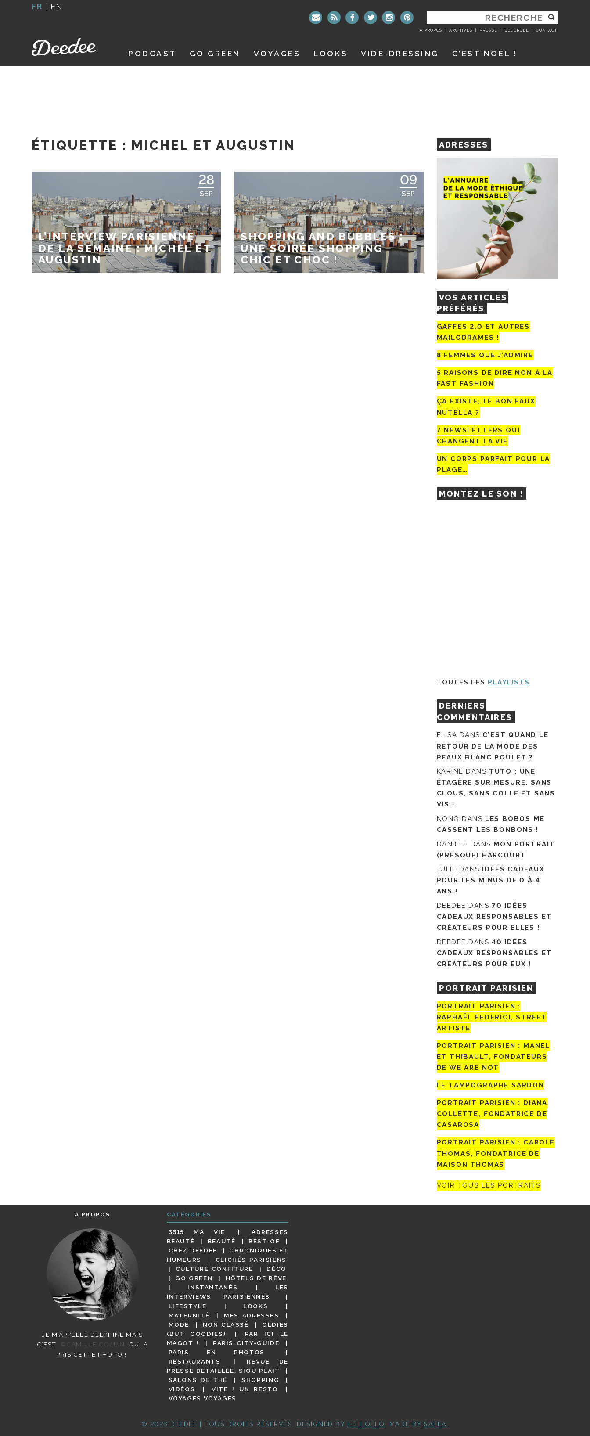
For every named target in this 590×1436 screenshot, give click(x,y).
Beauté (222, 1241)
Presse (488, 30)
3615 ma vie (197, 1231)
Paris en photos (217, 1352)
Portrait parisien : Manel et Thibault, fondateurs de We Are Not (493, 1057)
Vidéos (182, 1389)
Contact (546, 30)
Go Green (193, 1277)
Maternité (189, 1315)
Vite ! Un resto (245, 1389)
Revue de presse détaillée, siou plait (227, 1366)
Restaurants (195, 1361)
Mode (179, 1324)
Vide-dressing (400, 53)
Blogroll (516, 30)
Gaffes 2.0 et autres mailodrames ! (483, 332)
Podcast (152, 53)
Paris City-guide (246, 1342)
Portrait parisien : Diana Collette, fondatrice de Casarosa (492, 1114)
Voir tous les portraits (489, 1186)
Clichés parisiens (251, 1259)
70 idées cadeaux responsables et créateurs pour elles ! (494, 917)
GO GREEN (215, 53)
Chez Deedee (193, 1250)
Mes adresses (251, 1315)
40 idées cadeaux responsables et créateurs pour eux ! (494, 953)
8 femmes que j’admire (485, 355)
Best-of (264, 1241)
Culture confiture (214, 1268)
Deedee (70, 47)
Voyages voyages (203, 1398)
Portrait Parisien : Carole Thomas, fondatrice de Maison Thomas (496, 1153)
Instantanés (212, 1287)
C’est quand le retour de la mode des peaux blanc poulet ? (493, 746)
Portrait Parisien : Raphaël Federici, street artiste (492, 1017)
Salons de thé (198, 1379)
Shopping (260, 1379)
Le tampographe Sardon (490, 1085)
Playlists (509, 682)
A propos (431, 30)
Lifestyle (188, 1306)
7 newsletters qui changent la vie (478, 435)
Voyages (277, 53)
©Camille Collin (93, 1344)
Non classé (226, 1324)
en (56, 6)
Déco (276, 1268)
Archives (460, 30)
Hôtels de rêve (256, 1277)
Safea (435, 1424)
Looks (330, 53)
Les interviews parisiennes (228, 1292)
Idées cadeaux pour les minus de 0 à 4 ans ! (491, 880)
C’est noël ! (485, 53)
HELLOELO (366, 1424)
